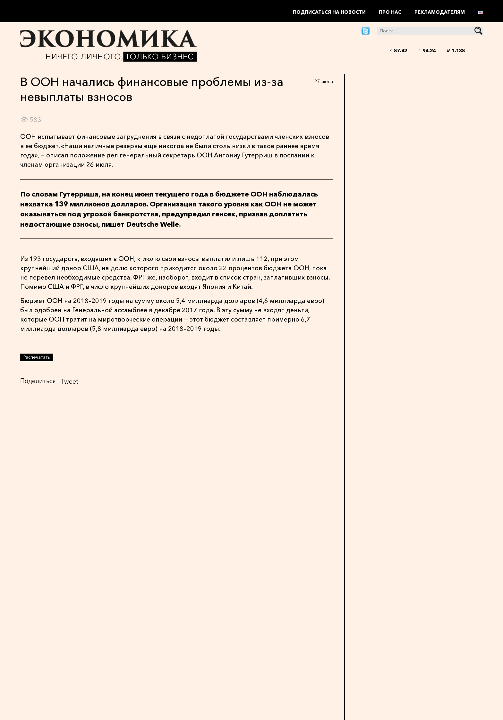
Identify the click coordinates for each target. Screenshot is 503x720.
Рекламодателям (439, 12)
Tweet (70, 381)
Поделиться (38, 381)
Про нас (390, 12)
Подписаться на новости (329, 12)
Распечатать (36, 357)
